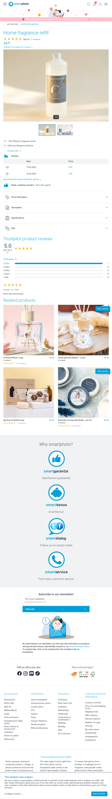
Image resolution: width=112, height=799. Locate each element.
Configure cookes (14, 794)
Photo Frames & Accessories (11, 727)
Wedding (62, 723)
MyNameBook (10, 710)
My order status (92, 729)
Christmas (62, 700)
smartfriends (90, 733)
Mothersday (63, 710)
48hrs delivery (91, 715)
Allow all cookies (99, 794)
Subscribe (30, 609)
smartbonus (90, 740)
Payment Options (92, 719)
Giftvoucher (9, 739)
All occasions (64, 733)
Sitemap (88, 726)
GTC (33, 710)
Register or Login (92, 722)
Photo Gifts (9, 703)
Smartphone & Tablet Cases (13, 722)
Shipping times (91, 712)
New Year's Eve (65, 703)
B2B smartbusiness (39, 728)
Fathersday (63, 714)
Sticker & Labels (11, 735)
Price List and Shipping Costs (95, 707)
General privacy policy (41, 703)
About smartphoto (39, 700)
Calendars (8, 732)
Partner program (38, 724)
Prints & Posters (11, 717)
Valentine (62, 707)
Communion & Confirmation (64, 718)
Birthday (61, 726)
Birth (60, 730)
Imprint (34, 714)
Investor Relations (39, 721)
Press (33, 717)
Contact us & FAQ (93, 702)
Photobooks (9, 700)
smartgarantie (91, 736)
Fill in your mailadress (35, 599)
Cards (6, 714)
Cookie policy (37, 707)
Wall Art (7, 707)
